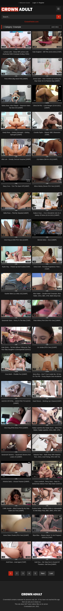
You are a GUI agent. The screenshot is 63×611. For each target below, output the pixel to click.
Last (51, 573)
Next (42, 573)
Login (34, 3)
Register (41, 3)
